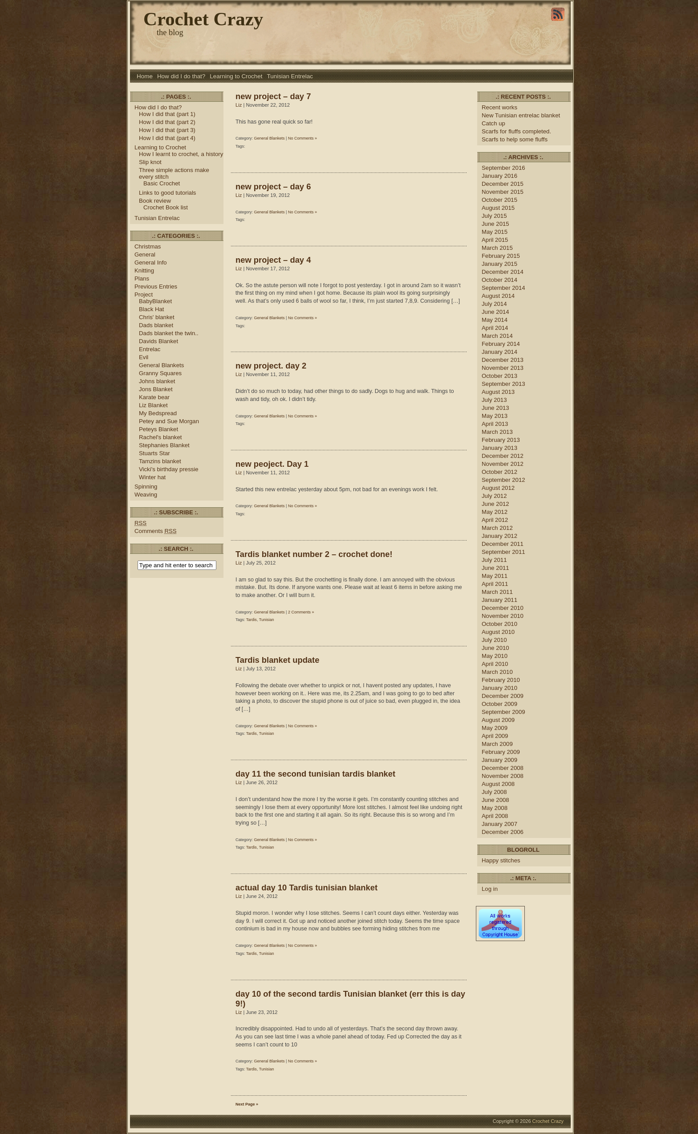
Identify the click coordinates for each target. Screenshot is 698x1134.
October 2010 (499, 624)
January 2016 (499, 175)
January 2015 (499, 263)
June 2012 (495, 504)
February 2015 (501, 255)
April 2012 (495, 520)
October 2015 (499, 199)
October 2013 (499, 376)
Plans (141, 278)
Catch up (494, 123)
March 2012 (497, 528)
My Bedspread (158, 413)
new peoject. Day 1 (271, 464)
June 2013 (495, 408)
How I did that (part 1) (167, 114)
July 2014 (494, 304)
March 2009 (497, 744)
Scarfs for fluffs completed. (516, 131)
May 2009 (494, 728)
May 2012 (494, 512)
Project (143, 294)
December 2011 (503, 544)
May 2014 (494, 320)
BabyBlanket (155, 301)
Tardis (251, 619)
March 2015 (497, 247)
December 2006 (503, 832)
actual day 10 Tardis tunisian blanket (306, 887)
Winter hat (152, 477)
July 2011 (494, 560)
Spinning (145, 486)
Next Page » (246, 1104)
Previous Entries (155, 286)
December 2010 (503, 608)
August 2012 (498, 488)
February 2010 (501, 680)
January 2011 (499, 600)
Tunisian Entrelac (290, 76)
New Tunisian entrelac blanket (521, 115)
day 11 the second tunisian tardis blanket (315, 773)
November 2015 (503, 191)
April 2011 (495, 584)
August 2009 (498, 720)
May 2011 (494, 576)
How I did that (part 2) (167, 122)
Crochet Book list (165, 207)
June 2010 (495, 648)
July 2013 (494, 400)
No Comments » (302, 138)
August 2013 (498, 392)
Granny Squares (160, 373)
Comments (155, 531)
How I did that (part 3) (167, 130)
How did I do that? (181, 76)
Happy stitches (501, 860)
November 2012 (503, 464)
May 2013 (494, 416)
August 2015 (498, 207)
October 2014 (499, 279)
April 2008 (495, 816)
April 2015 (495, 239)
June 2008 (495, 800)
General (144, 254)
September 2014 (503, 288)
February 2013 (501, 440)
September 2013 (503, 384)
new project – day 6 (273, 186)
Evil (143, 357)
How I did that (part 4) (167, 138)
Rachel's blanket (160, 437)
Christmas (147, 246)
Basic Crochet (161, 183)
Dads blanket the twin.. (169, 333)
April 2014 (495, 328)
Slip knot (150, 162)
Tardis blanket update (277, 660)
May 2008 (494, 808)
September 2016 (503, 167)
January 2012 (499, 536)
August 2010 (498, 632)
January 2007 (499, 824)
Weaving (145, 494)
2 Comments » (301, 612)
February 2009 (501, 752)
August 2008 (498, 784)
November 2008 (503, 776)
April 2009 (495, 736)
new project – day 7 (273, 96)
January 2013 (499, 448)
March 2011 (497, 592)
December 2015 (503, 183)
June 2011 (495, 568)
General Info (150, 262)
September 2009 (503, 712)
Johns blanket (157, 381)
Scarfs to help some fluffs (515, 139)
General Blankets (161, 365)
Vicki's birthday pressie (169, 469)
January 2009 (499, 760)
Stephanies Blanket (164, 445)
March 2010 (497, 672)
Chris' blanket (156, 317)
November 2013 (503, 368)
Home (145, 76)
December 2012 (503, 456)
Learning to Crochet (236, 76)
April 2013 (495, 424)
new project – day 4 (273, 259)
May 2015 (494, 231)
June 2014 (495, 312)
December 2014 (503, 271)
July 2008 (494, 792)
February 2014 (501, 344)
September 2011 (503, 552)
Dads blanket (156, 325)
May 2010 (494, 656)
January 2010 (499, 688)
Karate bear (154, 397)
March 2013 (497, 432)
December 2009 (503, 696)
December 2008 (503, 768)
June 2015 (495, 223)
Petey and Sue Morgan (169, 421)
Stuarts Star (154, 453)
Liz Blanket (153, 405)
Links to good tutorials (167, 192)
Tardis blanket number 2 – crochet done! (314, 554)
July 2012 (494, 496)
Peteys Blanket (158, 429)
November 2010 (503, 616)
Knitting (144, 270)
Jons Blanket (156, 389)
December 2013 (503, 360)
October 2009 (499, 704)
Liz (238, 105)
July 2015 (494, 215)
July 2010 (494, 640)
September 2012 (503, 480)
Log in (490, 889)
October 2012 (499, 472)
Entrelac (149, 349)
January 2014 (499, 352)
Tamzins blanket (160, 461)
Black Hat (151, 309)
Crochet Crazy (203, 18)
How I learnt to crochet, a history (181, 154)
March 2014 (497, 336)
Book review (155, 200)
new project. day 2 (270, 365)
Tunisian (266, 619)
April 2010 (495, 664)
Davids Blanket (158, 341)
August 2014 (498, 296)
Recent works (499, 107)
